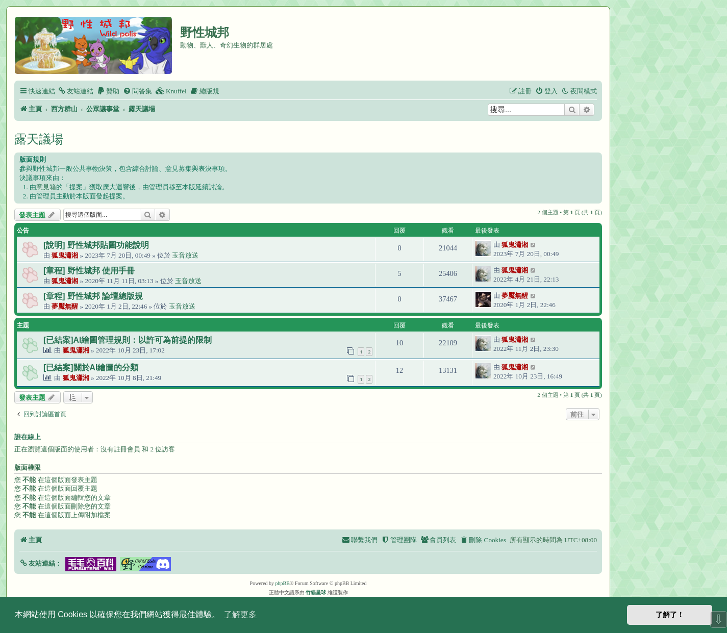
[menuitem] (75, 91)
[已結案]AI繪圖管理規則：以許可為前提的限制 (127, 340)
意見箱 (46, 187)
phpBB (282, 583)
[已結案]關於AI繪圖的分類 (90, 367)
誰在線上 (27, 437)
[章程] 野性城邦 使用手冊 (89, 270)
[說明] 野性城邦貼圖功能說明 (96, 245)
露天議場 (38, 139)
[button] (40, 563)
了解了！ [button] (670, 615)
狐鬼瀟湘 (65, 255)
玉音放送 (185, 255)
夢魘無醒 (65, 306)
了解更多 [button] (240, 614)
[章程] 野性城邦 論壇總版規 (93, 296)
